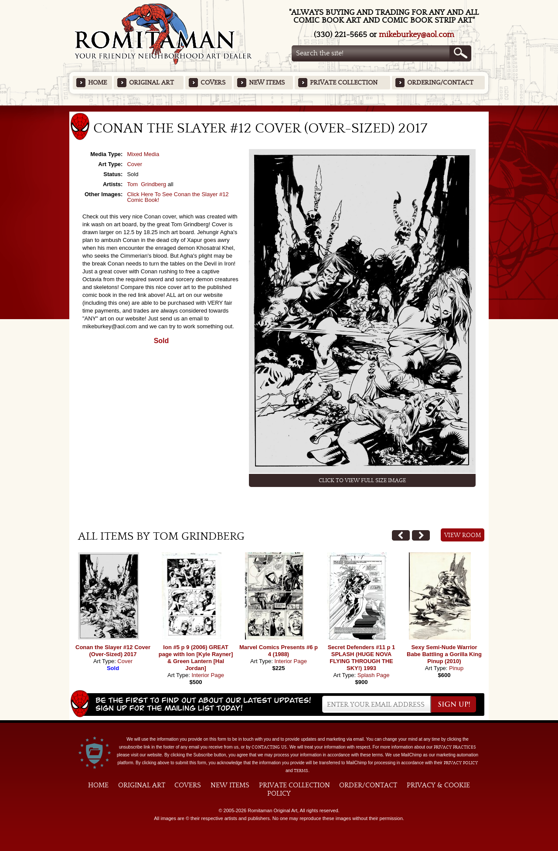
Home (97, 82)
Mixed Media (143, 154)
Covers (213, 82)
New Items (267, 82)
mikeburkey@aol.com (416, 34)
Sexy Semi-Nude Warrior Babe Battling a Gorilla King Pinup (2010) (444, 654)
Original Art (151, 82)
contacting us (269, 747)
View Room (462, 535)
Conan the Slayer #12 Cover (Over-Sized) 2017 (112, 650)
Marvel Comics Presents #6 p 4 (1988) (278, 650)
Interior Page (207, 675)
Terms (301, 770)
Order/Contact (368, 785)
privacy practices (455, 747)
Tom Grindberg (146, 184)
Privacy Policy (461, 763)
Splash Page (373, 675)
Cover (134, 164)
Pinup (456, 668)
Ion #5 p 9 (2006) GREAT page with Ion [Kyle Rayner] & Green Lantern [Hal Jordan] (196, 657)
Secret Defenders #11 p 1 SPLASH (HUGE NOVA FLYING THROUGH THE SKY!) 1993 (361, 657)
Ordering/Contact (440, 82)
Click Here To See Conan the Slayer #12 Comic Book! (177, 197)
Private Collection (344, 82)
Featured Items (279, 108)
